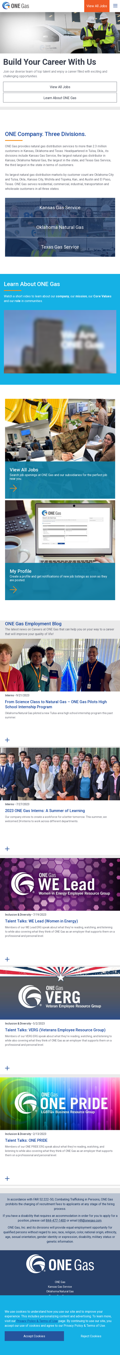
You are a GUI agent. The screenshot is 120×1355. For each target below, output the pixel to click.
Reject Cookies (91, 1336)
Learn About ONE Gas (60, 98)
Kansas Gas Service (60, 207)
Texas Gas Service (60, 247)
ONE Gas (60, 1282)
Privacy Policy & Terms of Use (37, 1321)
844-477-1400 (56, 1220)
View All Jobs (97, 6)
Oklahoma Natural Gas (60, 227)
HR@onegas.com (90, 1220)
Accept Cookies (34, 1336)
